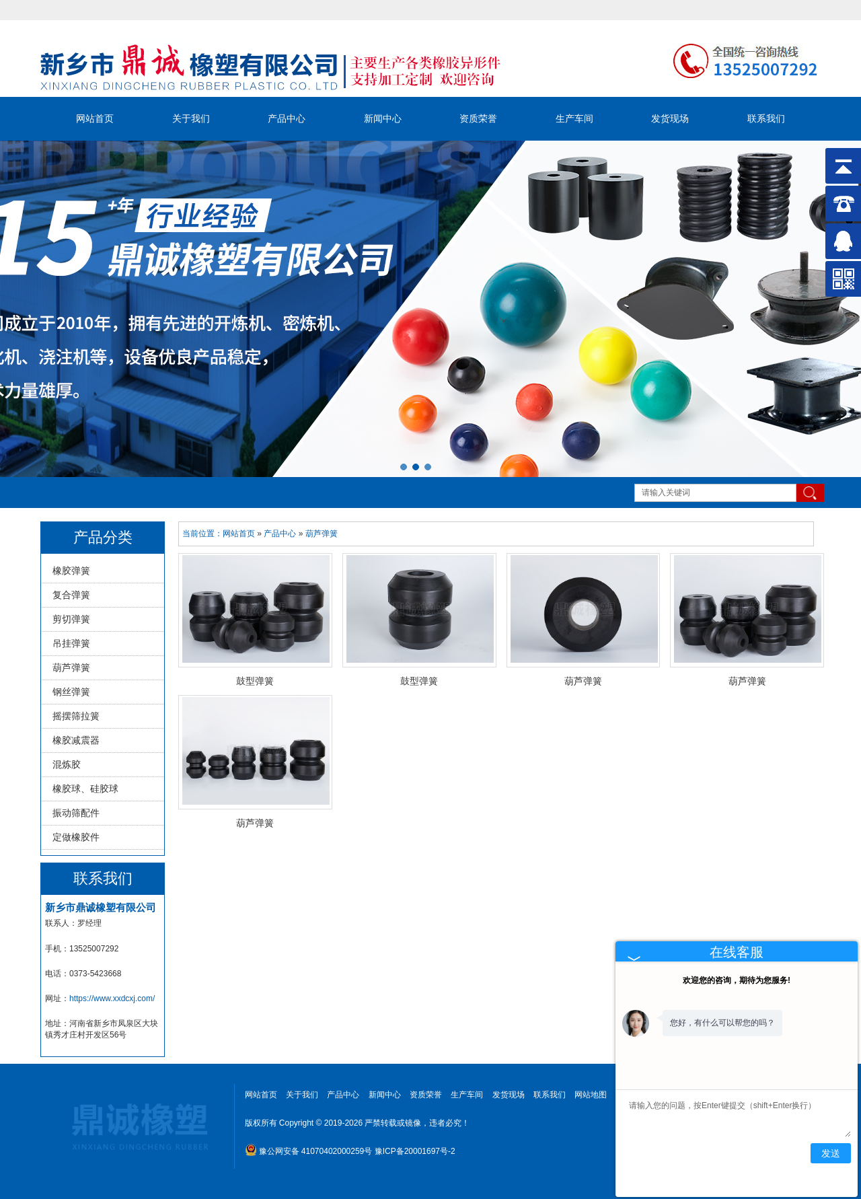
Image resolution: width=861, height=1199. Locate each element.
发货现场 (670, 118)
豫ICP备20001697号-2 (415, 1151)
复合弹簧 (71, 594)
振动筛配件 (76, 812)
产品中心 (286, 118)
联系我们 (766, 118)
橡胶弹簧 (71, 570)
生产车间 (574, 118)
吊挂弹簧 (71, 643)
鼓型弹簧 (255, 681)
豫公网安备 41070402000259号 (309, 1151)
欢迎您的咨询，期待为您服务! (736, 980)
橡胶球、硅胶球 (85, 788)
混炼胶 (66, 764)
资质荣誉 (478, 118)
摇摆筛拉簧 (76, 716)
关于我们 (191, 118)
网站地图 (590, 1094)
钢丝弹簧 (71, 691)
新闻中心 (383, 118)
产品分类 (103, 537)
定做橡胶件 (76, 837)
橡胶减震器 (76, 740)
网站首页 (95, 118)
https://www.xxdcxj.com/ (112, 998)
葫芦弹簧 (71, 667)
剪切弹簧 (71, 619)
